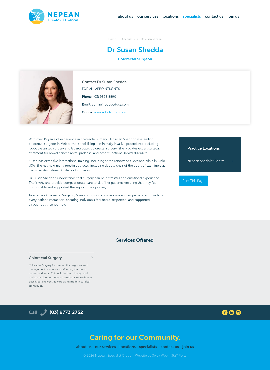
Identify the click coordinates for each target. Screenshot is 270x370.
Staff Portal (179, 356)
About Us (125, 16)
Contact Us (214, 16)
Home (112, 39)
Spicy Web (160, 356)
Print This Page (193, 181)
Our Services (147, 16)
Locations (170, 16)
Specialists (192, 16)
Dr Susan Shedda (151, 39)
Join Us (233, 16)
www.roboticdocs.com (110, 112)
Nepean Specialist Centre (206, 161)
